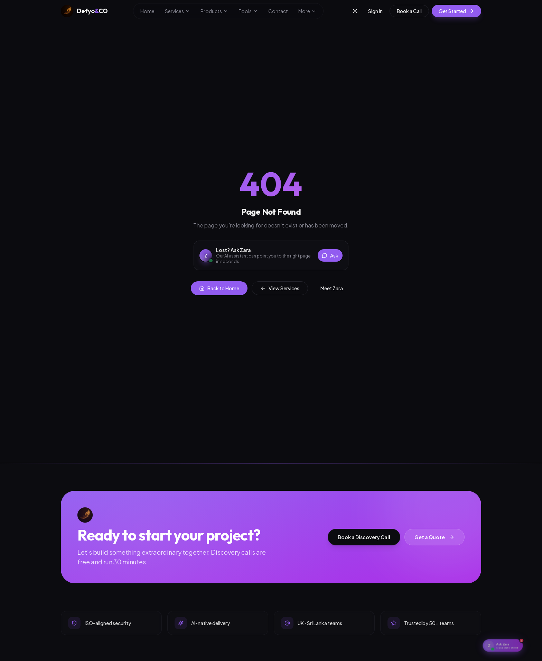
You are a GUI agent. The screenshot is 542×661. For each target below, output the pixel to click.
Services (177, 11)
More (307, 11)
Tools (248, 11)
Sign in (375, 11)
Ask (330, 255)
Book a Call (409, 11)
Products (214, 11)
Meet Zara (331, 288)
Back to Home (219, 288)
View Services (279, 288)
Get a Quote (434, 537)
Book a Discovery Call (364, 537)
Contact (278, 11)
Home (147, 11)
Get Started (456, 11)
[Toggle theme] (355, 11)
